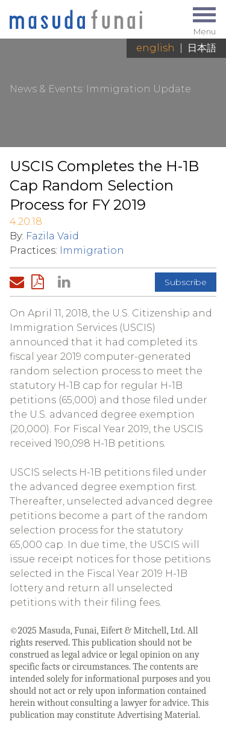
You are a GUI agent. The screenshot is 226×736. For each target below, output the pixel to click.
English (155, 48)
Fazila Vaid (52, 236)
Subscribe (186, 282)
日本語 (201, 48)
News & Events (46, 89)
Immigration (92, 250)
